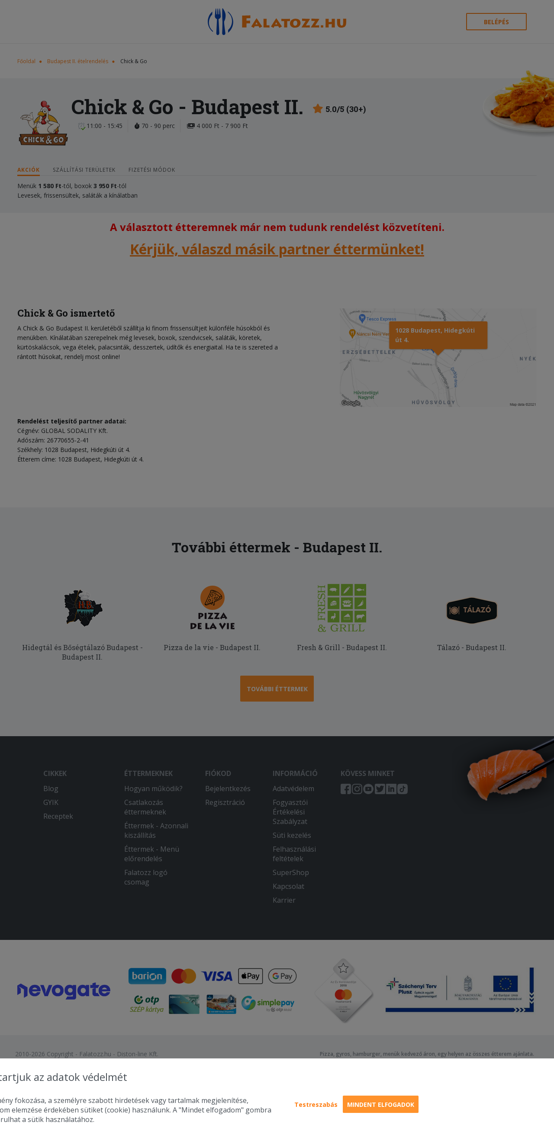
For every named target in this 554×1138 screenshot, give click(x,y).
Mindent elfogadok (380, 1104)
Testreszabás (316, 1104)
